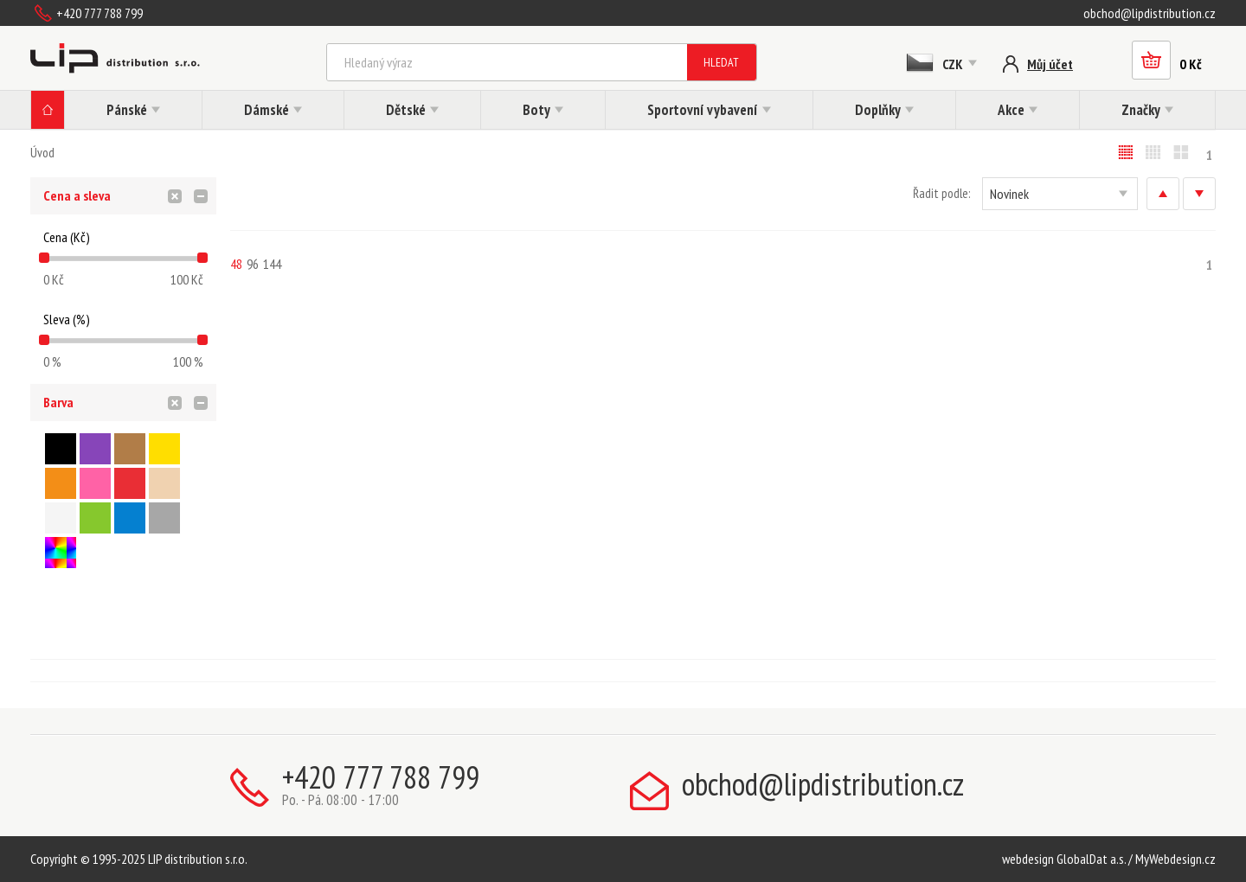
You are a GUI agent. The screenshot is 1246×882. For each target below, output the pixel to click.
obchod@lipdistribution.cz (1149, 13)
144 (272, 263)
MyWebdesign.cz (1175, 858)
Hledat (721, 62)
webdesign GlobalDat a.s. (1064, 858)
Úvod (42, 152)
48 (236, 263)
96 (253, 263)
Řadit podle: (941, 193)
